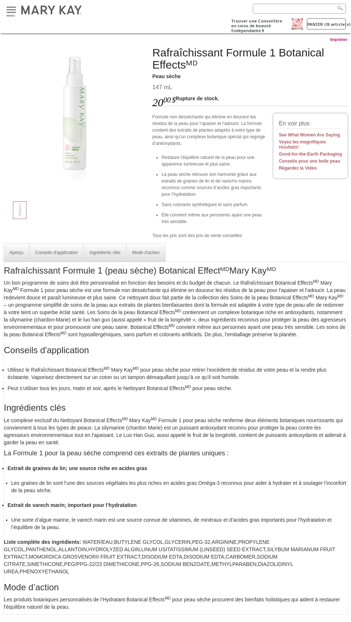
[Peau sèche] (75, 120)
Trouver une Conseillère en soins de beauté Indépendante (256, 25)
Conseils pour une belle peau (309, 161)
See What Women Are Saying (309, 135)
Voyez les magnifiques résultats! (302, 144)
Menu (11, 10)
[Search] (299, 9)
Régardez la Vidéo (298, 168)
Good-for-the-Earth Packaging (310, 154)
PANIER (326, 24)
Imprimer (338, 39)
